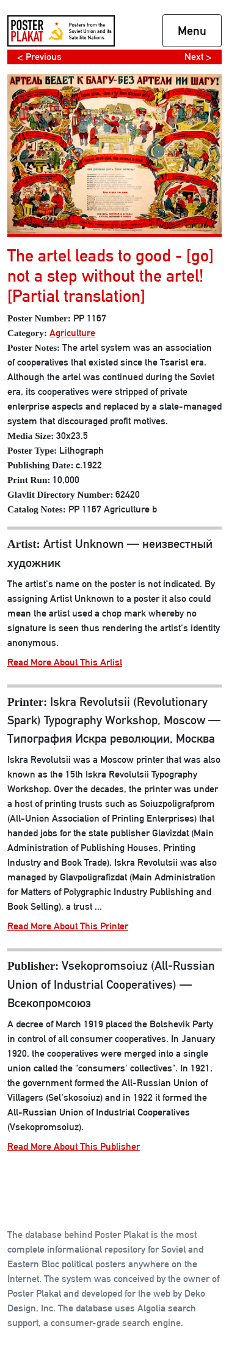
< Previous (39, 56)
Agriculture (72, 333)
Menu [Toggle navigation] (192, 30)
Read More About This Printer (67, 926)
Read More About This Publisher (73, 1146)
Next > (198, 56)
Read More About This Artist (64, 662)
